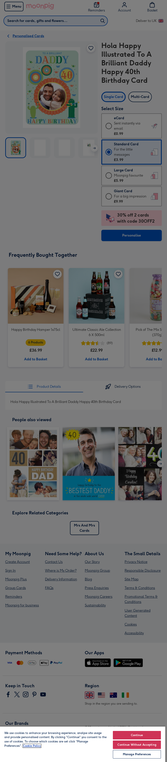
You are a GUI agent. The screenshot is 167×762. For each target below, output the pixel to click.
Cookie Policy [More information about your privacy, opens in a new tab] (32, 745)
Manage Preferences (137, 754)
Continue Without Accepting (136, 744)
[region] (82, 744)
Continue (137, 735)
